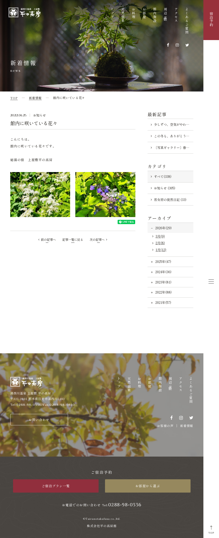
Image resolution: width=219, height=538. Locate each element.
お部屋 (144, 13)
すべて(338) (162, 176)
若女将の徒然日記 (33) (170, 199)
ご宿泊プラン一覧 (56, 486)
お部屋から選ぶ (147, 486)
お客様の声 (165, 425)
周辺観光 (165, 13)
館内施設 (155, 15)
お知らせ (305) (164, 188)
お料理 (133, 13)
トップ (112, 13)
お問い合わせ (39, 419)
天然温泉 (123, 15)
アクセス (176, 15)
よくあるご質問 (187, 20)
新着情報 (186, 425)
